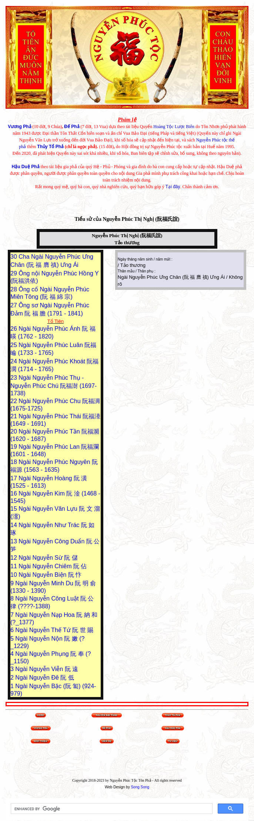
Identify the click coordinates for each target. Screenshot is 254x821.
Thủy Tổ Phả (50, 146)
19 (14, 447)
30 (14, 257)
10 (14, 575)
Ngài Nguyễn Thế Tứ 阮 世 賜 (54, 630)
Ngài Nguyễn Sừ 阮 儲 (48, 558)
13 (14, 541)
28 (14, 289)
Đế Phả (71, 126)
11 (14, 566)
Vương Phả (19, 126)
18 (14, 462)
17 (14, 478)
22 (14, 401)
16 (14, 493)
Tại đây (173, 186)
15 (14, 509)
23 (14, 377)
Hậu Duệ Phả (26, 166)
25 (14, 345)
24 (14, 361)
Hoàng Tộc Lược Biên (173, 126)
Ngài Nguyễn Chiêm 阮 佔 (53, 566)
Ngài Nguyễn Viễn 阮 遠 (46, 669)
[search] (110, 808)
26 (14, 329)
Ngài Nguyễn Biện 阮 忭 (50, 575)
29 (14, 273)
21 (14, 416)
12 (14, 558)
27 (14, 305)
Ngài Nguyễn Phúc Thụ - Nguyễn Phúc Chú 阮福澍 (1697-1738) (53, 385)
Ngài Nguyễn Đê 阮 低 (44, 677)
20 (14, 431)
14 (14, 525)
